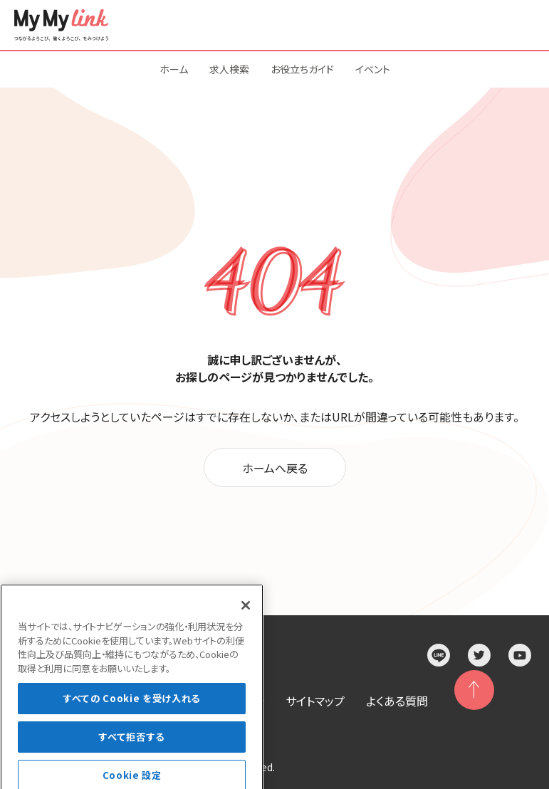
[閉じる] (245, 617)
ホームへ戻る (275, 467)
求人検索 (229, 69)
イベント (372, 69)
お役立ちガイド (302, 69)
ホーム (174, 69)
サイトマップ (315, 700)
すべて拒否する (131, 748)
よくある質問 (397, 700)
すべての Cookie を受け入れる (132, 710)
